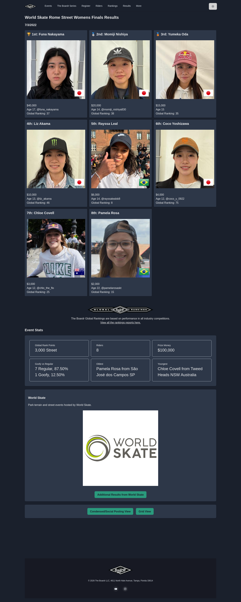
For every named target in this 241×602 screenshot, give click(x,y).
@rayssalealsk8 (110, 198)
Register (86, 6)
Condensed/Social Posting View (110, 511)
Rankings (112, 6)
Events (48, 6)
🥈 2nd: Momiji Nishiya (109, 34)
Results (127, 6)
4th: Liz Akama (38, 124)
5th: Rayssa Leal (104, 124)
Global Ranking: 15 (102, 292)
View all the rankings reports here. (120, 322)
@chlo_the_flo (45, 288)
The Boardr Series (66, 6)
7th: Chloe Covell (40, 213)
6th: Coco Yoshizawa (172, 124)
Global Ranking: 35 (167, 113)
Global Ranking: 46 (38, 202)
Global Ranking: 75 (167, 202)
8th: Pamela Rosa (105, 213)
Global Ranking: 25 (38, 292)
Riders (99, 6)
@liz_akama (44, 198)
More (138, 6)
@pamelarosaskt (111, 288)
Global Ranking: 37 (38, 113)
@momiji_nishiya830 (113, 109)
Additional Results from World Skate (120, 494)
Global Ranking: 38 (102, 113)
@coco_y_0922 (175, 198)
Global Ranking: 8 (101, 202)
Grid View (145, 511)
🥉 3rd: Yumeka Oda (172, 34)
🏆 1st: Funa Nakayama (45, 34)
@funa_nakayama (48, 109)
